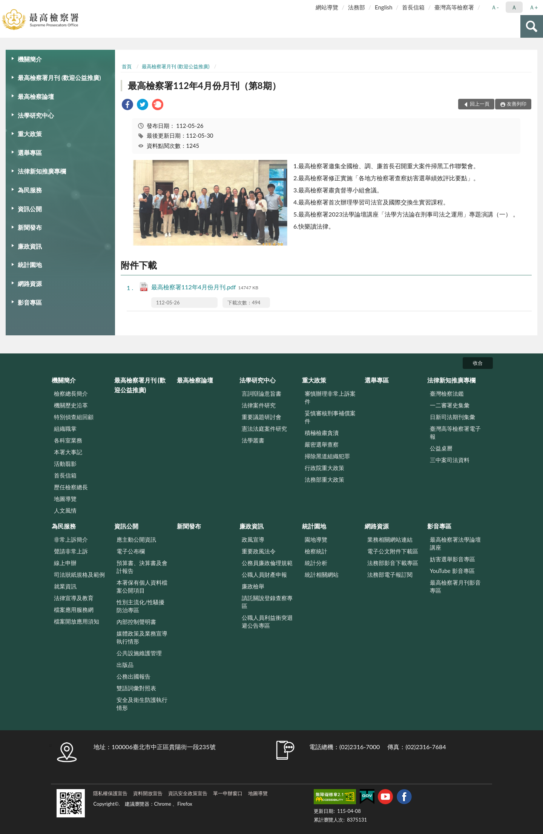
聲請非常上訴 (71, 551)
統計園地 (30, 264)
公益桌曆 (441, 448)
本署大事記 (68, 451)
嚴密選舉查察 (322, 444)
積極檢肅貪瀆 (322, 432)
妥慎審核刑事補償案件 (330, 417)
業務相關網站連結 (390, 539)
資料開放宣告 (148, 793)
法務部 (356, 7)
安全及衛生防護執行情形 (142, 703)
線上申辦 (65, 562)
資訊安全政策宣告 (187, 793)
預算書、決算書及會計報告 (142, 566)
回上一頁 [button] (479, 104)
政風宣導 (253, 539)
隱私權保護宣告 (110, 793)
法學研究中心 (36, 115)
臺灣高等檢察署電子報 (455, 432)
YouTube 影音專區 (452, 570)
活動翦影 (65, 463)
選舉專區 (30, 152)
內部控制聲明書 (136, 621)
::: (6, 6)
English (384, 7)
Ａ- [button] (495, 7)
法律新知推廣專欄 (42, 171)
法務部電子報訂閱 (390, 574)
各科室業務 (68, 440)
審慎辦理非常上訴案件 (330, 397)
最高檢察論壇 (36, 96)
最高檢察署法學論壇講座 (455, 543)
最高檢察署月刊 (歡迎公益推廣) (59, 77)
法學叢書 (253, 440)
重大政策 (30, 133)
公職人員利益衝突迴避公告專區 (267, 621)
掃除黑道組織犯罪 (327, 456)
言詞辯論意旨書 (261, 393)
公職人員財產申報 (264, 574)
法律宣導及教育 (74, 597)
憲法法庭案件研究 (264, 428)
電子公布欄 (131, 551)
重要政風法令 (259, 551)
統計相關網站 (322, 574)
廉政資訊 (30, 246)
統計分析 (316, 562)
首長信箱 (413, 7)
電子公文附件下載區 (392, 551)
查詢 (531, 26)
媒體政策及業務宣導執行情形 (142, 637)
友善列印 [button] (516, 104)
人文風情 (65, 510)
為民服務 (30, 190)
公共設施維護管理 (139, 653)
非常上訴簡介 (71, 539)
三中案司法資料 (449, 459)
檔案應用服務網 (74, 609)
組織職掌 (65, 428)
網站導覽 (327, 7)
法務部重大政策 (324, 479)
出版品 (125, 664)
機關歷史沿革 (71, 405)
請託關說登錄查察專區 (267, 601)
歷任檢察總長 (71, 487)
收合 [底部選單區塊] (478, 363)
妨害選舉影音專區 (452, 559)
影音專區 (30, 302)
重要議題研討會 (261, 416)
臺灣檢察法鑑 (447, 393)
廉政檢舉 (253, 586)
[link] (127, 105)
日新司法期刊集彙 (452, 416)
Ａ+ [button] (533, 7)
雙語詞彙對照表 (136, 688)
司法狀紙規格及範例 (79, 574)
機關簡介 (30, 59)
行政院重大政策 (324, 467)
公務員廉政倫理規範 (267, 562)
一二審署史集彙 (449, 405)
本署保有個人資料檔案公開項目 (142, 586)
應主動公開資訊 (136, 539)
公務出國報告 (133, 676)
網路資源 (30, 283)
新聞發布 (30, 227)
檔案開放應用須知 (76, 621)
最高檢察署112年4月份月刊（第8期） (204, 85)
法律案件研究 (259, 405)
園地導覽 (316, 539)
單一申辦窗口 (227, 793)
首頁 (127, 66)
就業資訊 (65, 586)
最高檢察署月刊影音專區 (455, 586)
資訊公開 (30, 208)
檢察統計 (316, 551)
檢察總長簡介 (71, 393)
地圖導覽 (65, 498)
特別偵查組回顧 (74, 416)
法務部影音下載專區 (392, 562)
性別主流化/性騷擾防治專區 (140, 606)
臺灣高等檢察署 (454, 7)
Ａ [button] (514, 7)
